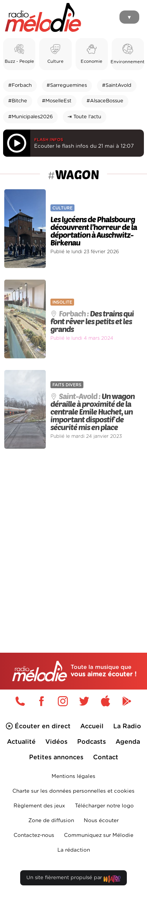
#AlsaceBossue (104, 101)
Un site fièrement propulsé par (73, 879)
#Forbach (20, 85)
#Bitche (17, 101)
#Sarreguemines (67, 85)
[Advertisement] (73, 534)
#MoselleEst (56, 101)
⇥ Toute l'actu (84, 116)
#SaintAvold (116, 85)
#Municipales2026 (30, 116)
